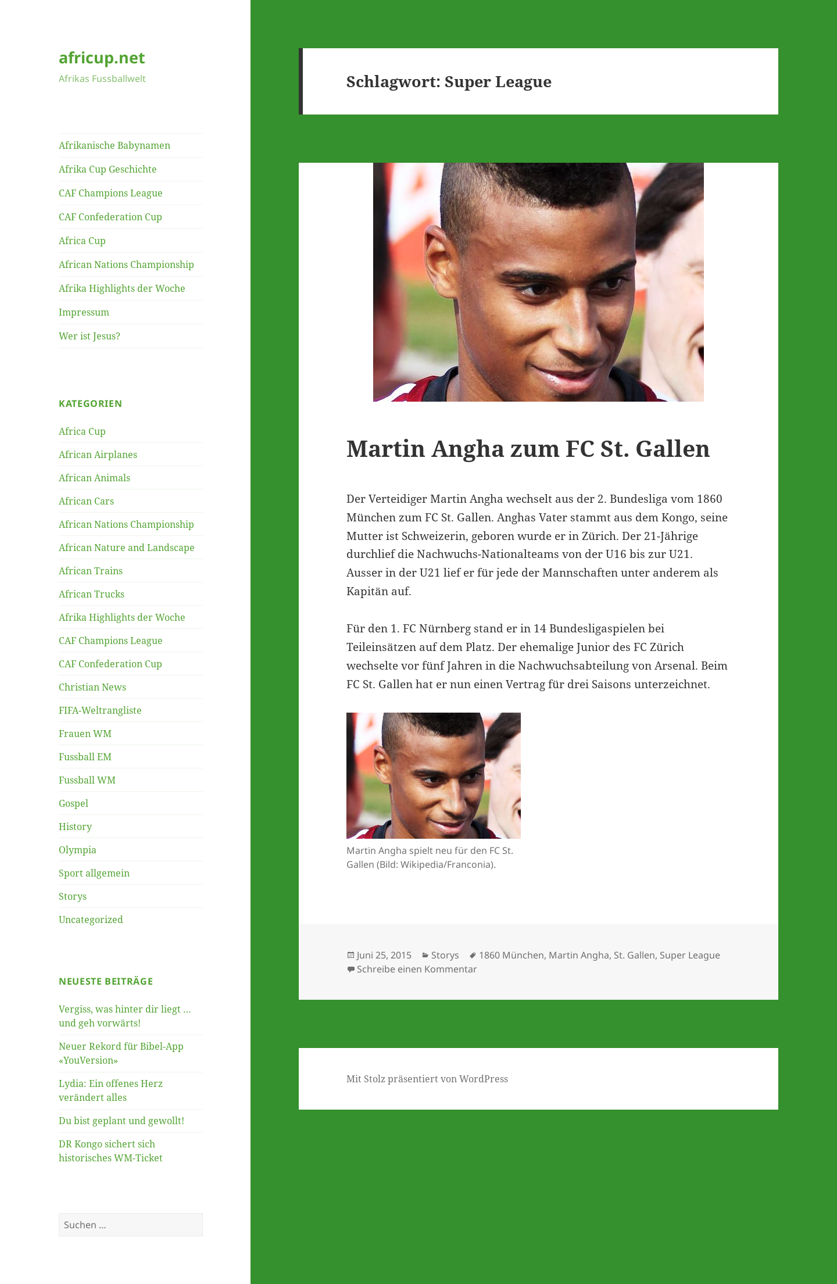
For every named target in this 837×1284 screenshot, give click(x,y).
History (75, 826)
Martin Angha (579, 955)
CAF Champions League (111, 193)
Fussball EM (85, 756)
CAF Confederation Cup (110, 216)
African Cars (86, 501)
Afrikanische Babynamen (114, 145)
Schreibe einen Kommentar (417, 969)
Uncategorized (91, 919)
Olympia (77, 849)
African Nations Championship (126, 264)
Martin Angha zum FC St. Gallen (528, 447)
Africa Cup (82, 240)
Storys (73, 896)
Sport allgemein (94, 873)
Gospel (73, 803)
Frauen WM (85, 733)
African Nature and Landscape (127, 547)
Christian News (92, 687)
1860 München (511, 955)
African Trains (91, 570)
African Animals (94, 477)
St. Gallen (634, 955)
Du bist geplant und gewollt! (121, 1120)
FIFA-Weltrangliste (100, 710)
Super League (690, 955)
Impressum (84, 312)
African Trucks (91, 594)
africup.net (102, 57)
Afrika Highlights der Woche (122, 288)
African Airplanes (98, 454)
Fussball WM (87, 780)
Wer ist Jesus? (89, 336)
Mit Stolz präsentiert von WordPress (427, 1078)
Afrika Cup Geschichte (108, 169)
